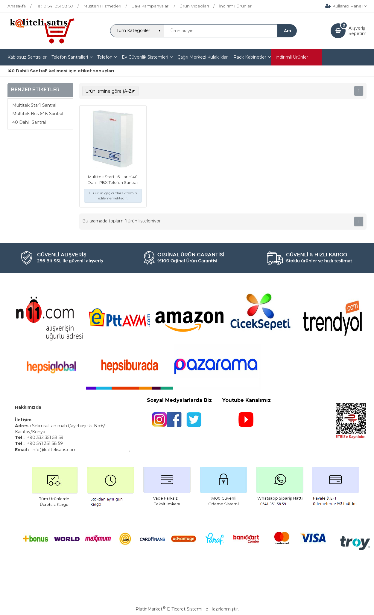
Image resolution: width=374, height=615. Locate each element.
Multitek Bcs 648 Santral (37, 113)
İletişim (24, 419)
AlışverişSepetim (358, 30)
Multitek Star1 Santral (34, 105)
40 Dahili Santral (29, 122)
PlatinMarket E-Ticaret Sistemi (169, 609)
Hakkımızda (28, 407)
